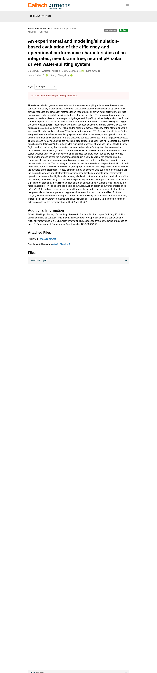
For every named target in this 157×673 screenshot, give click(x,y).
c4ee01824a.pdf (48, 239)
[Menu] (127, 5)
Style (30, 86)
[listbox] (45, 86)
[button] (78, 260)
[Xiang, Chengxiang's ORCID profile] (71, 75)
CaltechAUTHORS (40, 16)
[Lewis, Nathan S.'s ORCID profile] (46, 75)
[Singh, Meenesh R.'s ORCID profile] (82, 71)
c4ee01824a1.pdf (61, 244)
